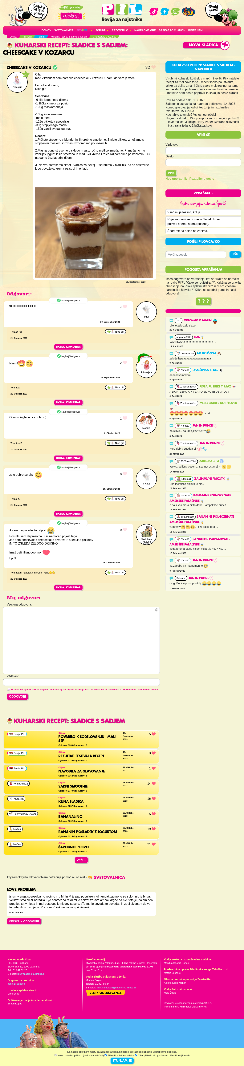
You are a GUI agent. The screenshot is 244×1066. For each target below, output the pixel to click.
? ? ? (203, 301)
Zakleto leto (211, 461)
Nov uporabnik (176, 178)
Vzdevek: (171, 144)
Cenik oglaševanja (106, 993)
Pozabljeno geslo (201, 178)
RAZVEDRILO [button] (120, 30)
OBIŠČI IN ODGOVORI (24, 921)
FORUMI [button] (100, 30)
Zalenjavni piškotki (212, 478)
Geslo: (169, 156)
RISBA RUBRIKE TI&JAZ (218, 386)
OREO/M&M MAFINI (200, 320)
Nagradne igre (145, 30)
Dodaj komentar (68, 347)
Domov (46, 30)
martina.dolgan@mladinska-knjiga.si (116, 987)
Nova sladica (203, 45)
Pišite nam (195, 30)
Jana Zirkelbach (16, 983)
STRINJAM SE (122, 1060)
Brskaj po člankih (172, 30)
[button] (84, 30)
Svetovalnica (64, 30)
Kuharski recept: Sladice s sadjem (66, 45)
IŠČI (235, 254)
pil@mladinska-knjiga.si (31, 973)
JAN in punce (205, 425)
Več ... (81, 860)
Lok (199, 337)
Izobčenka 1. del (207, 370)
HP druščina (209, 353)
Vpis (171, 173)
